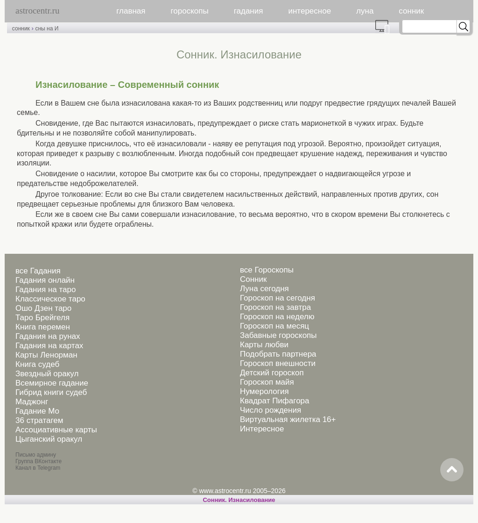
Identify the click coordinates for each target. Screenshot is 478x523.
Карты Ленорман (46, 355)
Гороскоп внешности (278, 363)
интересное (309, 11)
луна (364, 11)
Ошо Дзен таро (43, 308)
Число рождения (270, 410)
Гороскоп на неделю (277, 316)
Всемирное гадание (51, 383)
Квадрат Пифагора (274, 400)
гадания (248, 11)
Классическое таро (50, 298)
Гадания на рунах (47, 336)
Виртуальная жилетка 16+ (288, 419)
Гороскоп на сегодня (277, 298)
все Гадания (38, 270)
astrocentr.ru (37, 10)
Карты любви (264, 344)
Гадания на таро (45, 289)
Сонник (253, 279)
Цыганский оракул (48, 439)
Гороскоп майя (267, 382)
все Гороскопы (267, 269)
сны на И (46, 28)
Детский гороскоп (272, 372)
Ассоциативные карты (56, 429)
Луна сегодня (264, 288)
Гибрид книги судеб (51, 392)
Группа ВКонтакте (38, 461)
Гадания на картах (49, 345)
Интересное (262, 428)
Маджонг (31, 401)
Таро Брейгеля (42, 317)
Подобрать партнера (278, 354)
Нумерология (264, 391)
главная (130, 11)
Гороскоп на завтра (275, 307)
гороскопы (190, 11)
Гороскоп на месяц (274, 326)
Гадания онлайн (45, 280)
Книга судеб (37, 364)
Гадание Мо (37, 411)
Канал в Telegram (37, 468)
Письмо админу (35, 454)
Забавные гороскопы (278, 335)
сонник (411, 11)
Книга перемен (42, 326)
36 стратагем (39, 420)
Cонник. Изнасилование (239, 499)
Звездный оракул (46, 373)
